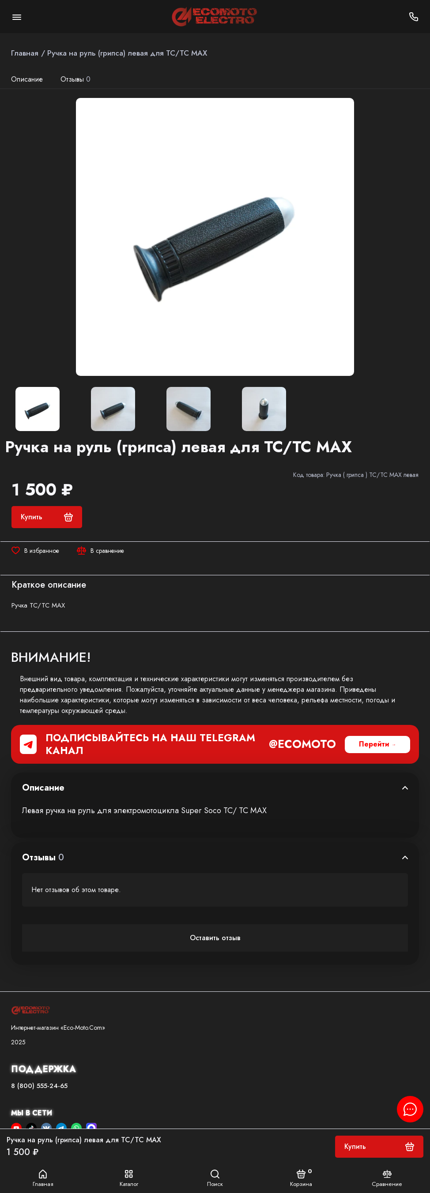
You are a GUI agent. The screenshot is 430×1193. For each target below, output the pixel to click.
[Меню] (16, 16)
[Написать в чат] (410, 1109)
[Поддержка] (413, 16)
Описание (27, 79)
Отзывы (75, 79)
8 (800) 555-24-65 (39, 1086)
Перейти (374, 744)
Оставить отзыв (215, 938)
